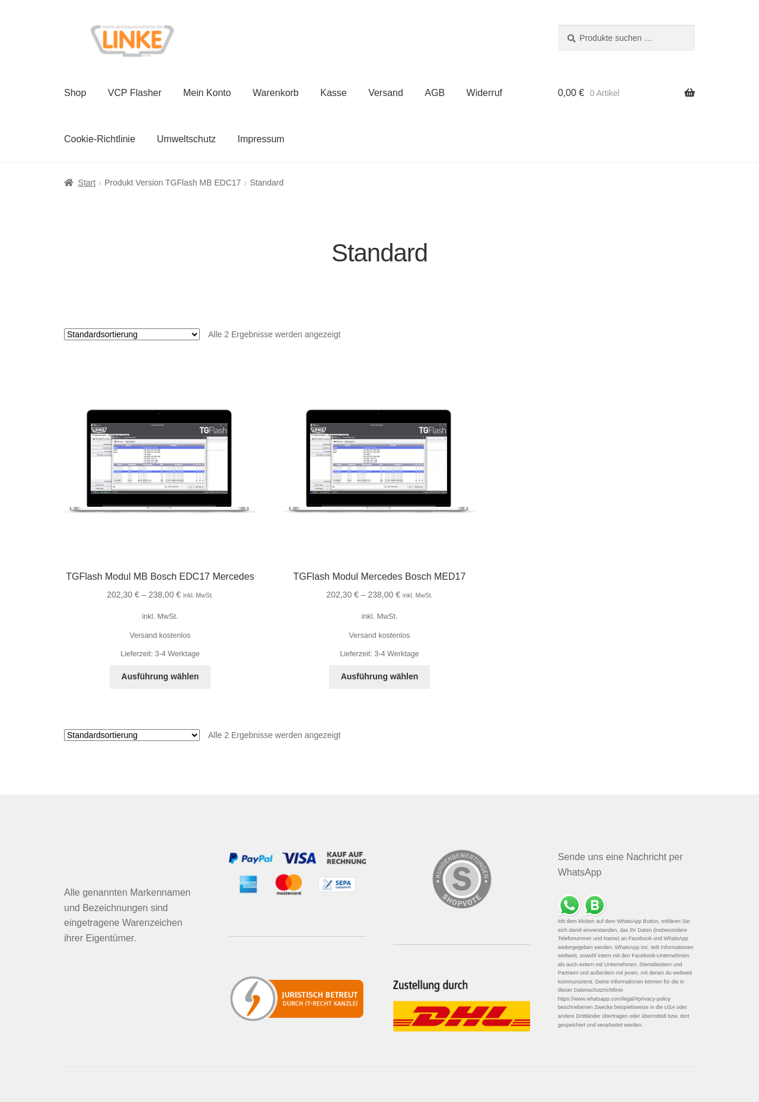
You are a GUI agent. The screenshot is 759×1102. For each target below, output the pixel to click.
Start (87, 182)
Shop (75, 93)
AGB (435, 93)
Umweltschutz (186, 139)
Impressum (261, 139)
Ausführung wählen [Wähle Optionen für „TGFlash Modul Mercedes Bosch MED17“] (380, 676)
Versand (385, 93)
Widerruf (484, 93)
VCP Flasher (134, 93)
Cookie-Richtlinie (99, 139)
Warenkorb (276, 93)
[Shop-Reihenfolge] (132, 334)
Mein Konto (207, 93)
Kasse (333, 93)
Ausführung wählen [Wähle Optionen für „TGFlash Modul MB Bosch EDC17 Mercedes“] (160, 676)
